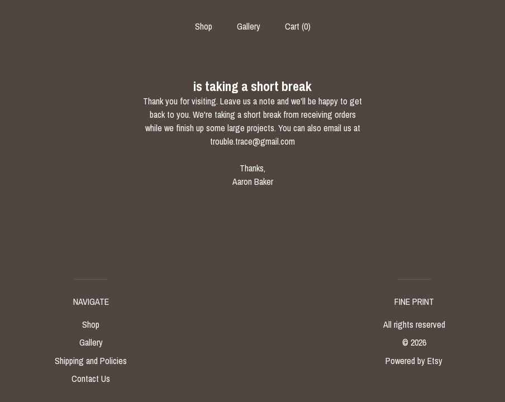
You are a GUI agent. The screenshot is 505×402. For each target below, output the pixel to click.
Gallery (248, 26)
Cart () (298, 26)
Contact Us (91, 378)
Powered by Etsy (413, 361)
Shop (203, 26)
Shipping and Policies (91, 361)
